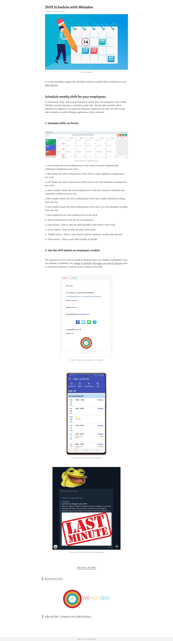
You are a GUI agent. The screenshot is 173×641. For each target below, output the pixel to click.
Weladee (48, 12)
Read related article (54, 578)
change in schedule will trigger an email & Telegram (98, 263)
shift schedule (51, 85)
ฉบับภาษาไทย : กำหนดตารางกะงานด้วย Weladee (68, 616)
